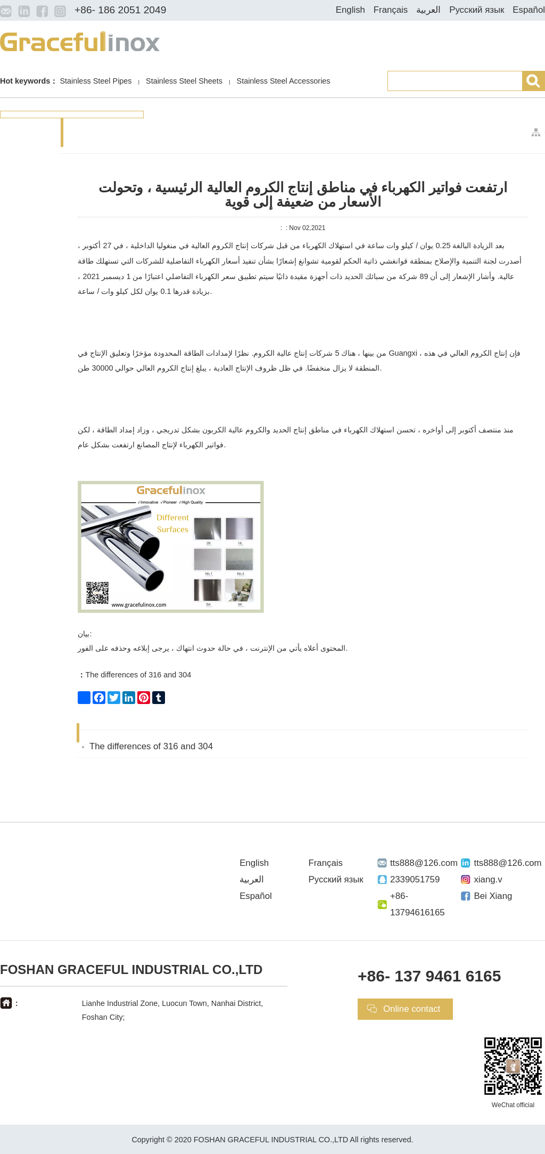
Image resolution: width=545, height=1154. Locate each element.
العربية (428, 10)
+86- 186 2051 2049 (120, 9)
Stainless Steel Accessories (284, 81)
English (350, 10)
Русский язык (476, 10)
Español (529, 10)
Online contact (411, 1009)
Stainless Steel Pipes (95, 81)
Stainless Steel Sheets (184, 81)
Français (391, 10)
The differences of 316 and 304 (134, 674)
